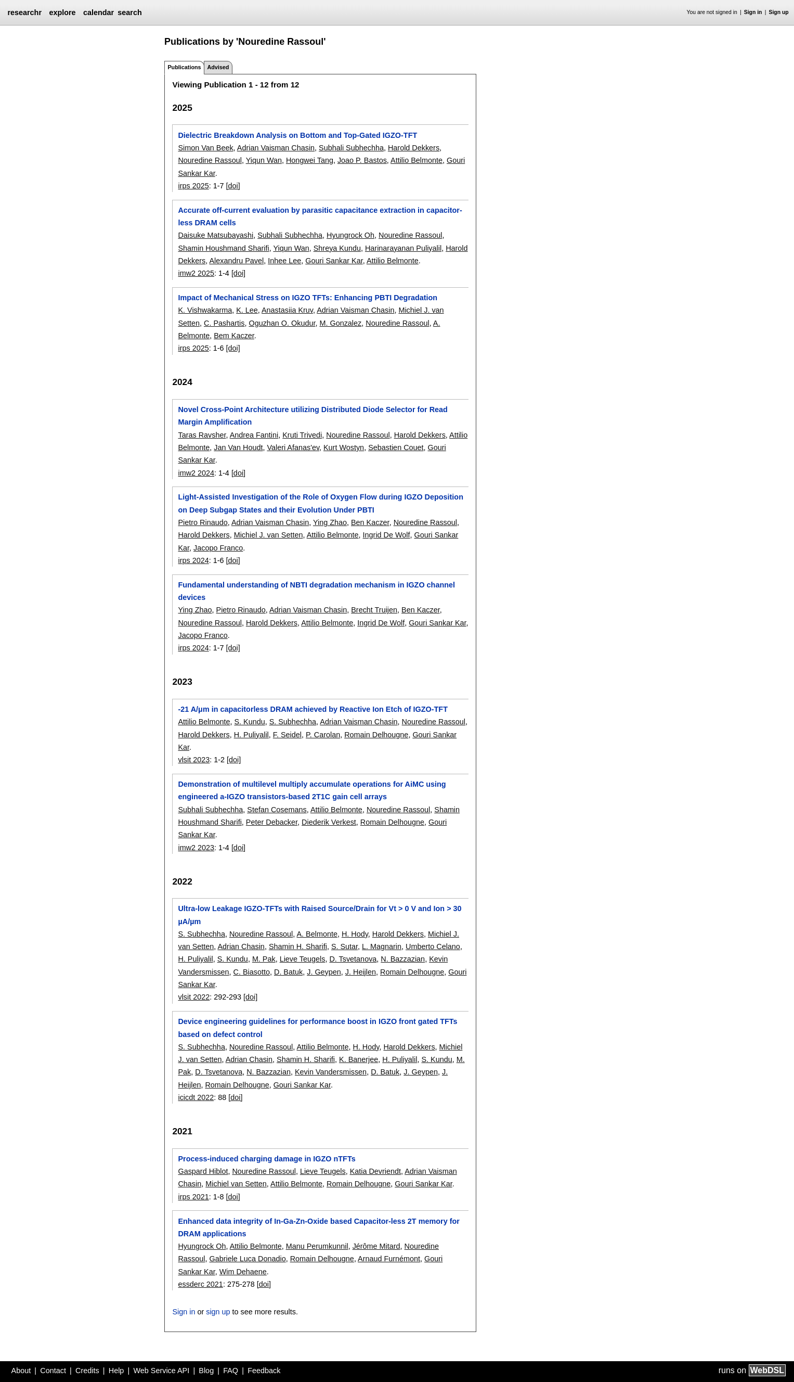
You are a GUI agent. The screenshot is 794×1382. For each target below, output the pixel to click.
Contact (53, 1370)
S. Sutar (344, 946)
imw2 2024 (196, 473)
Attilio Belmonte (416, 160)
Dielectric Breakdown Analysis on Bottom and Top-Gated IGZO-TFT (297, 135)
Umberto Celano (433, 946)
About (21, 1370)
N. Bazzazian (403, 959)
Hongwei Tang (309, 160)
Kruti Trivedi (302, 435)
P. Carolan (323, 735)
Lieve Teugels (303, 959)
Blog (206, 1370)
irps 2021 (193, 1197)
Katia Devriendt (375, 1171)
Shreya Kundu (337, 248)
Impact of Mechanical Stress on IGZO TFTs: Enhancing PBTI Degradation (307, 297)
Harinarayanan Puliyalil (403, 248)
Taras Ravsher (202, 435)
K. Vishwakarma (205, 310)
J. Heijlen (360, 972)
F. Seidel (287, 735)
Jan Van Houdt (238, 447)
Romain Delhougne (376, 735)
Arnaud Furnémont (389, 1259)
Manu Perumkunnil (317, 1246)
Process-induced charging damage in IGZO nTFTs (266, 1159)
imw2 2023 (196, 847)
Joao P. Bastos (362, 160)
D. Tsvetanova (352, 959)
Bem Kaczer (234, 335)
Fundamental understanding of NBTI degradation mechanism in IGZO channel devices (316, 591)
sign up (218, 1312)
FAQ (230, 1370)
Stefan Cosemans (276, 809)
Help (116, 1370)
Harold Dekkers (413, 148)
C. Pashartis (224, 323)
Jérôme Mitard (376, 1246)
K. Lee (247, 310)
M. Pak (264, 959)
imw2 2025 (196, 273)
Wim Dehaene (243, 1272)
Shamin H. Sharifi (298, 946)
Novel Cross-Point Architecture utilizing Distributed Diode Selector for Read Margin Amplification (312, 415)
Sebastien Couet (395, 447)
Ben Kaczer (370, 522)
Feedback (264, 1370)
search (129, 12)
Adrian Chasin (240, 946)
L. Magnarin (381, 946)
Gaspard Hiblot (203, 1171)
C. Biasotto (251, 972)
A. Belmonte (317, 934)
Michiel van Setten (236, 1184)
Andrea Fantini (254, 435)
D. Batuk (288, 972)
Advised (218, 67)
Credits (87, 1370)
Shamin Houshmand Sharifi (223, 248)
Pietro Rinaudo (202, 522)
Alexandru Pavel (236, 261)
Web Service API (161, 1370)
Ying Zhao (330, 522)
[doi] (233, 186)
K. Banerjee (358, 1059)
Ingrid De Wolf (386, 535)
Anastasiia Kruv (287, 310)
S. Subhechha (292, 722)
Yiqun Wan (264, 160)
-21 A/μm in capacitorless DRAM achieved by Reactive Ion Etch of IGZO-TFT (312, 709)
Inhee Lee (284, 261)
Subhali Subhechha (351, 148)
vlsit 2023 (194, 760)
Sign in (753, 12)
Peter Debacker (271, 822)
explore (62, 12)
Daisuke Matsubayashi (215, 235)
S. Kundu (249, 722)
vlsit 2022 (194, 997)
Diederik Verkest (329, 822)
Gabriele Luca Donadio (247, 1259)
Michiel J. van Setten (268, 535)
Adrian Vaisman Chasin (276, 148)
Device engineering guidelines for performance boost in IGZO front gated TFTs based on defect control (317, 1027)
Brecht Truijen (374, 610)
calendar (98, 12)
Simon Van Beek (205, 148)
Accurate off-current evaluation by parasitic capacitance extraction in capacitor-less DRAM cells (320, 216)
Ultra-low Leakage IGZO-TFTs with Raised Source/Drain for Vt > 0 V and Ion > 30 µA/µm (319, 914)
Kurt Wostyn (343, 447)
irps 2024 (193, 560)
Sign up (779, 12)
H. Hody (355, 934)
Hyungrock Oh (350, 235)
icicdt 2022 (196, 1097)
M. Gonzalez (340, 323)
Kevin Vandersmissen (331, 1072)
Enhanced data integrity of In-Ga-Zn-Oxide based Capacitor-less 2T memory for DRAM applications (318, 1227)
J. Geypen (324, 972)
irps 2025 (193, 186)
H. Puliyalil (251, 735)
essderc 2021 (200, 1284)
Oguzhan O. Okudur (282, 323)
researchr (24, 12)
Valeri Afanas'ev (293, 447)
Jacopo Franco (218, 548)
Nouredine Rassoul (209, 160)
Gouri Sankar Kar (333, 261)
